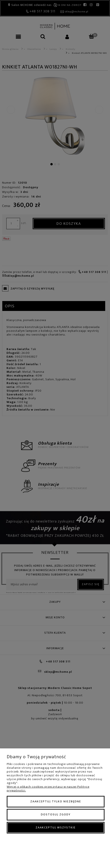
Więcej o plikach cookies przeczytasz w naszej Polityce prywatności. (48, 788)
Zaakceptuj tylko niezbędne (55, 801)
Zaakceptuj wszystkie (56, 827)
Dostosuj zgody (56, 814)
